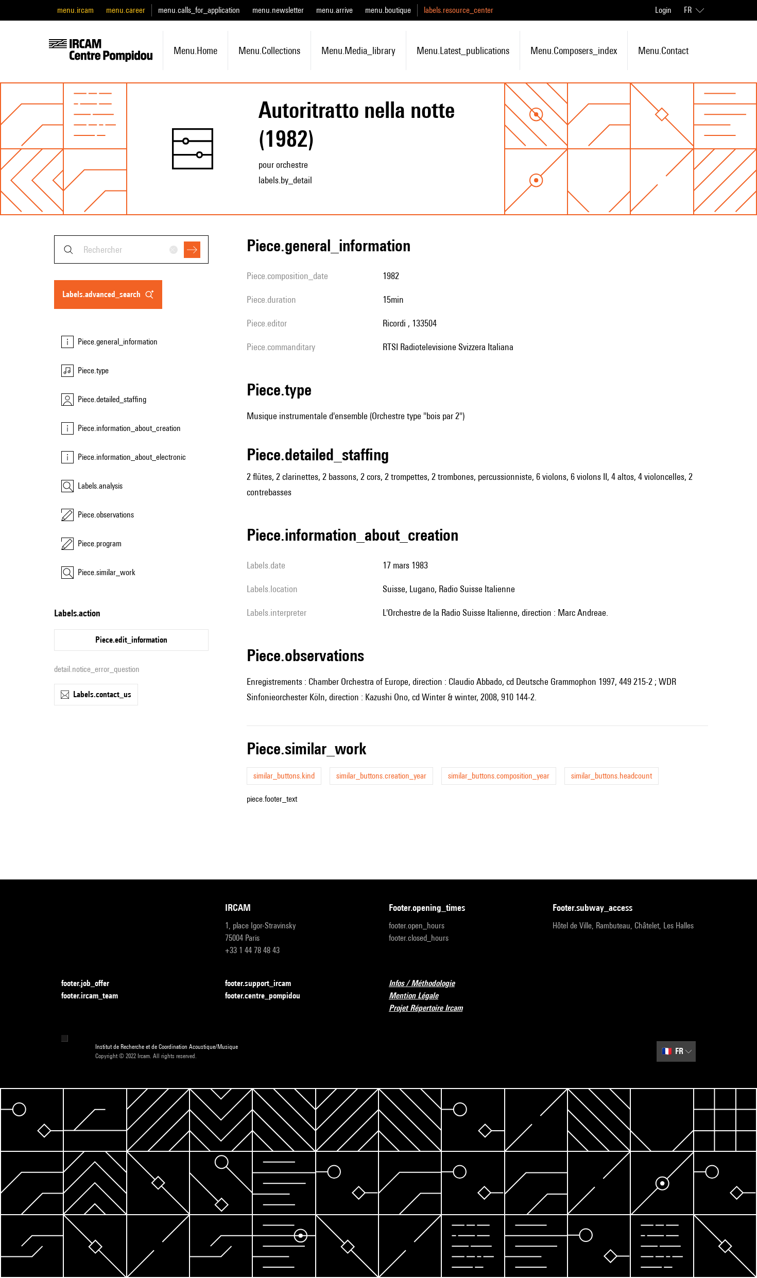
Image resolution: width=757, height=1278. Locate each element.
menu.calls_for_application (199, 10)
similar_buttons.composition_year (498, 776)
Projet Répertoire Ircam (432, 1008)
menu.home (195, 50)
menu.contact (663, 50)
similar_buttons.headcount (611, 776)
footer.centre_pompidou (269, 996)
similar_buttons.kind (284, 776)
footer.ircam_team (95, 996)
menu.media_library (358, 50)
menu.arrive (334, 10)
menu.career (125, 10)
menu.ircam (75, 10)
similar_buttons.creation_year (381, 776)
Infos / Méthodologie (428, 983)
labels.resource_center (458, 10)
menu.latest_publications (463, 50)
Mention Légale (420, 996)
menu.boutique (388, 10)
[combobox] (131, 249)
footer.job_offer (91, 983)
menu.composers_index (573, 50)
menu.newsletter (278, 10)
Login (663, 10)
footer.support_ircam (264, 983)
